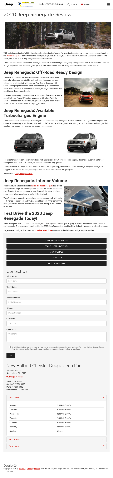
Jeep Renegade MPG (24, 174)
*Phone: (9, 308)
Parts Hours (56, 446)
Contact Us (56, 257)
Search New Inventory (56, 240)
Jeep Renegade (13, 56)
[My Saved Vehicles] (84, 5)
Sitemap (30, 469)
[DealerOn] (11, 465)
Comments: (11, 329)
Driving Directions (14, 377)
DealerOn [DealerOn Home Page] (22, 469)
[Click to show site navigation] (108, 4)
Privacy (37, 469)
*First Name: (11, 276)
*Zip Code (10, 319)
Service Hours (56, 439)
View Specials (56, 252)
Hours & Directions (56, 263)
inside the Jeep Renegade (42, 186)
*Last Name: (11, 287)
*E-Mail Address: (13, 297)
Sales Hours (56, 398)
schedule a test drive (43, 230)
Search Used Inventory (56, 246)
